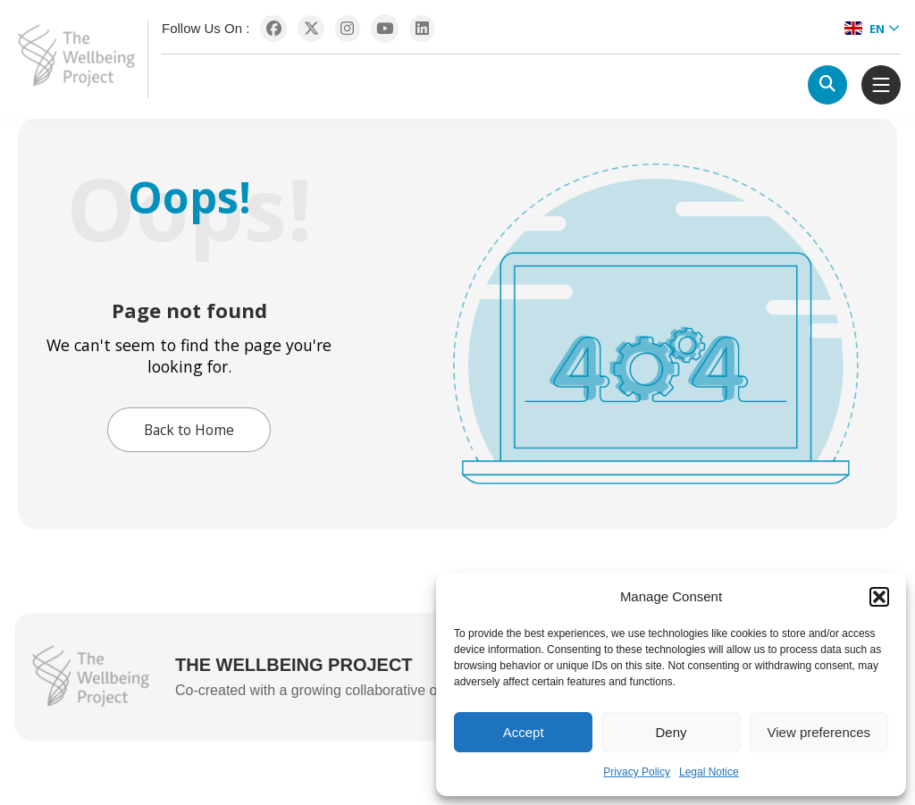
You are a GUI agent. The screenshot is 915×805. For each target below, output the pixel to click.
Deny (670, 732)
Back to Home (189, 430)
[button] (879, 597)
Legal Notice (709, 772)
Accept (523, 732)
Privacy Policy (636, 772)
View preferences (819, 732)
